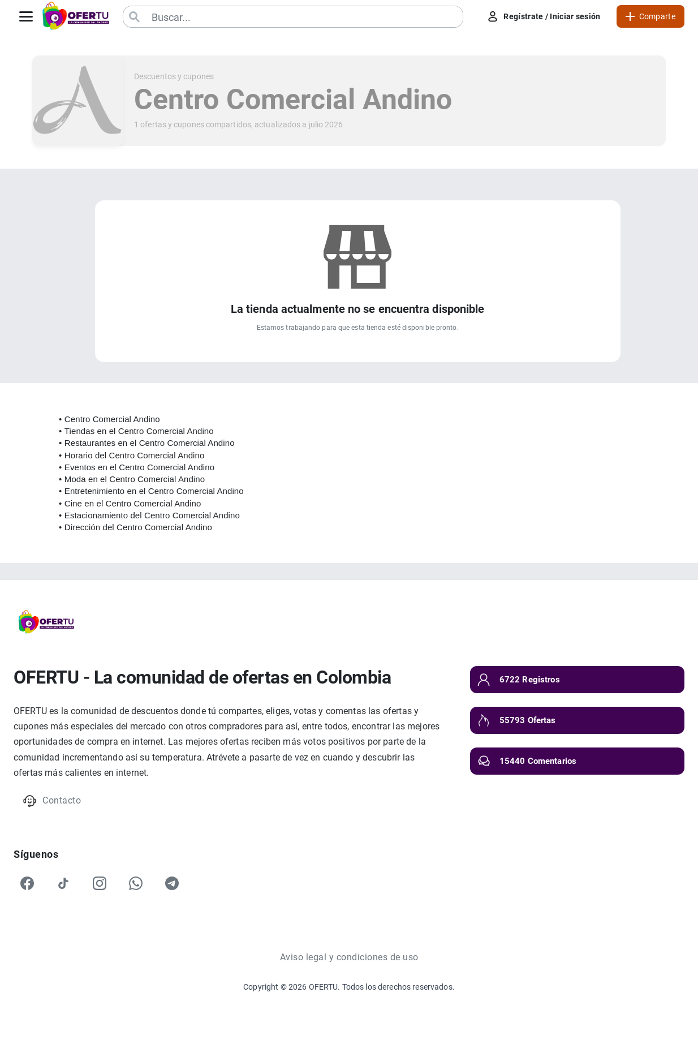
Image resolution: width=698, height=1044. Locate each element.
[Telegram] (172, 883)
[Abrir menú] (26, 16)
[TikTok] (63, 883)
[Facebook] (27, 883)
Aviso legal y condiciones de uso (349, 957)
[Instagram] (99, 883)
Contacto (52, 801)
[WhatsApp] (135, 883)
